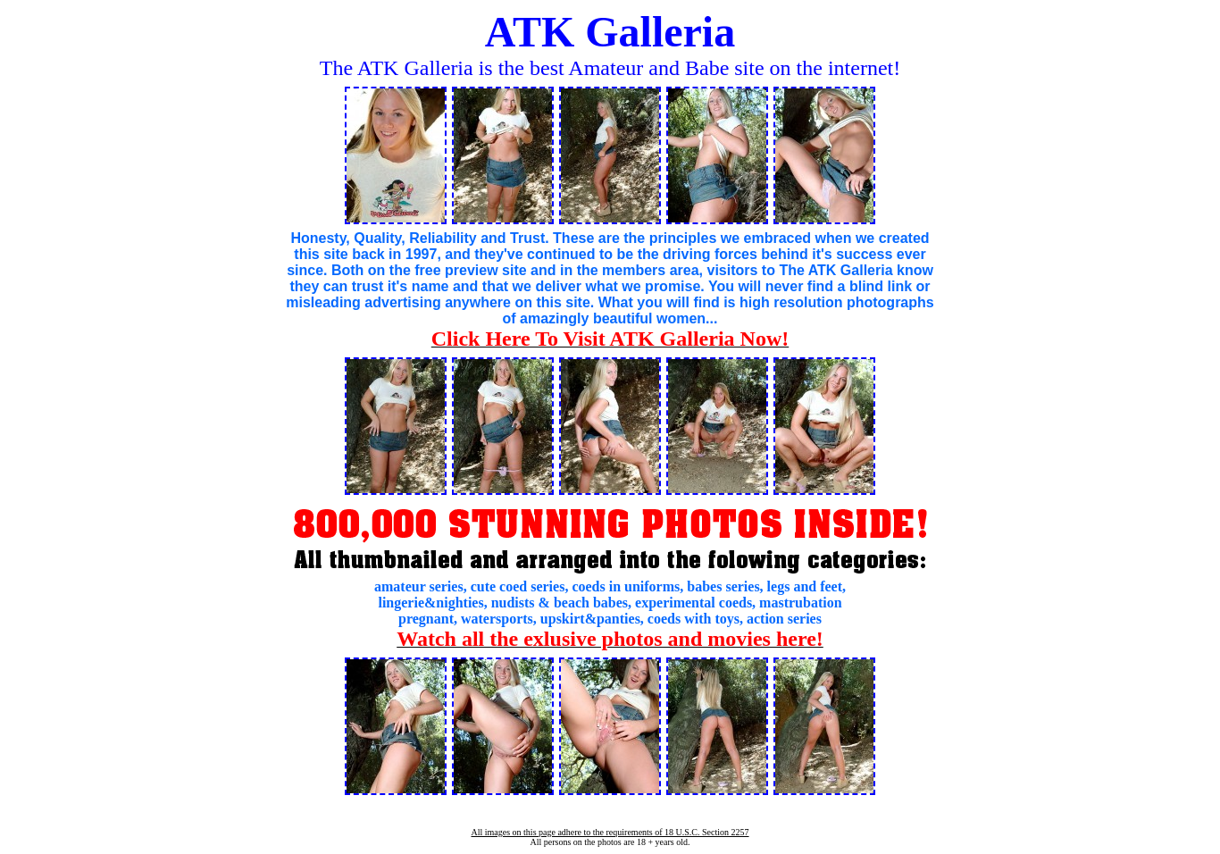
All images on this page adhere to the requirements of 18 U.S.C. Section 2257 (609, 832)
